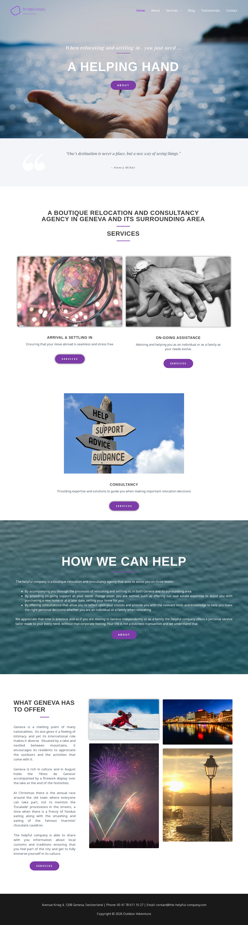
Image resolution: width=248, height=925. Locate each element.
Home (140, 12)
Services (172, 12)
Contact (231, 12)
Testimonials (210, 12)
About (155, 12)
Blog (191, 12)
